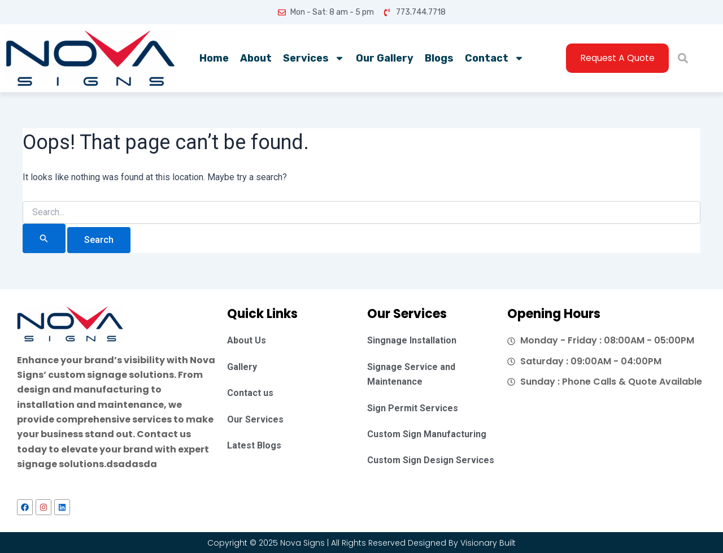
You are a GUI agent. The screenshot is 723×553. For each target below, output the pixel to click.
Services (314, 58)
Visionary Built (488, 542)
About (256, 58)
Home (214, 58)
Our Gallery (384, 58)
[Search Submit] (44, 238)
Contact (494, 58)
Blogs (439, 58)
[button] (682, 58)
